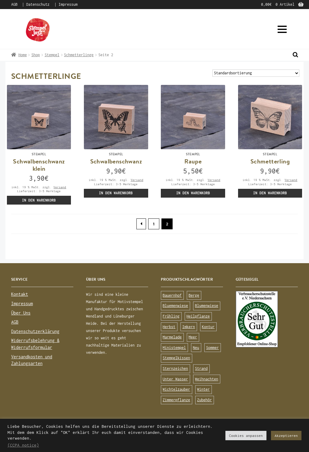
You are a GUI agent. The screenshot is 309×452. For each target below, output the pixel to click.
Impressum (68, 4)
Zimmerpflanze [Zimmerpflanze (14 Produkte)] (176, 400)
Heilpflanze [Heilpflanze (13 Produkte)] (198, 316)
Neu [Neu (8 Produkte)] (196, 347)
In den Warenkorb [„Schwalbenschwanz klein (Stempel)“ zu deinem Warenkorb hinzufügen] (39, 200)
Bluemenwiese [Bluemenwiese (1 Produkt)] (175, 305)
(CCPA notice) (23, 445)
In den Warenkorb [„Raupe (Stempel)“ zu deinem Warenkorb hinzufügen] (193, 193)
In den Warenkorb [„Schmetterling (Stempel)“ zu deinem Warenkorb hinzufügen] (270, 193)
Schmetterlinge (79, 55)
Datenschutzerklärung (35, 331)
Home (22, 55)
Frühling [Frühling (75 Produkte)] (171, 316)
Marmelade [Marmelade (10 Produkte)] (172, 337)
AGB (14, 4)
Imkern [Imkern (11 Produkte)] (188, 326)
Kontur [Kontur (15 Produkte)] (208, 326)
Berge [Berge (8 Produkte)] (194, 295)
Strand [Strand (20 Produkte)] (201, 368)
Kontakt (19, 294)
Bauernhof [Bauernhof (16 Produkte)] (172, 295)
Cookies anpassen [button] (246, 435)
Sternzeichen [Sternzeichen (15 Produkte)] (175, 368)
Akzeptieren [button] (286, 435)
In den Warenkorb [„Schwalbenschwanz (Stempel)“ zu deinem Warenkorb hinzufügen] (116, 193)
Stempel (52, 55)
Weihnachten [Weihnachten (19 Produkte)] (206, 379)
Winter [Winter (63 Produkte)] (203, 389)
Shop (35, 55)
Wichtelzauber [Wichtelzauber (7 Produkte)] (176, 389)
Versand (59, 187)
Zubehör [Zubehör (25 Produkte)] (204, 400)
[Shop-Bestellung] (255, 73)
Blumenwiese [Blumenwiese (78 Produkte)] (206, 305)
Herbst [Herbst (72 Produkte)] (169, 326)
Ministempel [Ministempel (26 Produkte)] (174, 347)
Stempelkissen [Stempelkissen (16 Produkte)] (176, 358)
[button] (282, 29)
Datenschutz (37, 4)
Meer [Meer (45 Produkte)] (193, 337)
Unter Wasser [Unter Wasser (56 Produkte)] (175, 379)
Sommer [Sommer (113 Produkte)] (212, 347)
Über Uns (20, 312)
